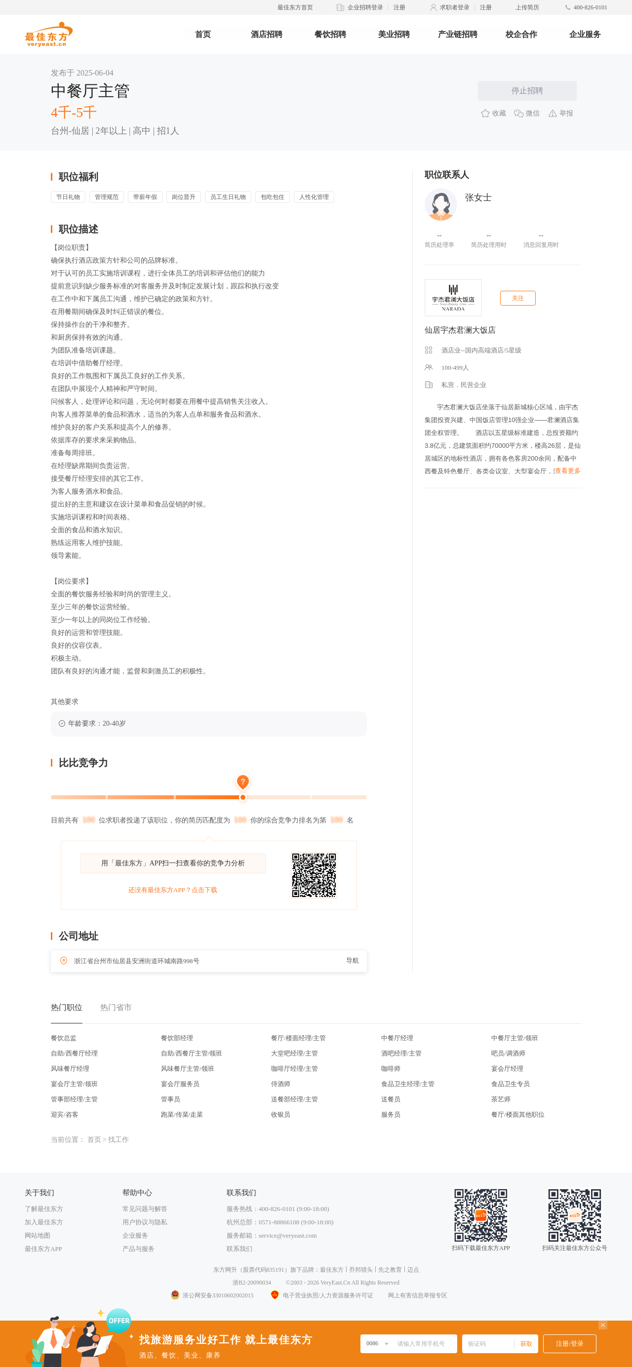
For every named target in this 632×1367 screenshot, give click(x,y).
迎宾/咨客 (65, 1114)
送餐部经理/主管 (294, 1099)
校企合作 (521, 34)
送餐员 (390, 1099)
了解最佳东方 (44, 1208)
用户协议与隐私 (144, 1222)
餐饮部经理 (177, 1038)
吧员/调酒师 (508, 1053)
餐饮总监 (64, 1038)
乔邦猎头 (361, 1269)
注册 (399, 7)
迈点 (413, 1269)
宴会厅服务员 (180, 1084)
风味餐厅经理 (70, 1068)
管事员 (170, 1099)
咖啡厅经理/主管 (294, 1068)
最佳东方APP (43, 1248)
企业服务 (585, 34)
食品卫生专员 (510, 1084)
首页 (203, 34)
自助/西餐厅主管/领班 (191, 1053)
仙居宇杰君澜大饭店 (460, 330)
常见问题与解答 (144, 1208)
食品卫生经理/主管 (407, 1084)
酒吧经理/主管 (401, 1053)
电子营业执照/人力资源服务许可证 (321, 1295)
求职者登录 (455, 7)
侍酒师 (280, 1084)
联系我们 (239, 1248)
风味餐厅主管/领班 (187, 1068)
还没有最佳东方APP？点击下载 (172, 890)
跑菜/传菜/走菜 (182, 1114)
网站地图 (37, 1235)
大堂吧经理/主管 (294, 1053)
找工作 (118, 1139)
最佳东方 (332, 1269)
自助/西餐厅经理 (74, 1053)
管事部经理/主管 (74, 1099)
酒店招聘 (266, 34)
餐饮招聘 (330, 34)
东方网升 (225, 1269)
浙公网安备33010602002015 (212, 1295)
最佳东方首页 (295, 7)
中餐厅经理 (397, 1038)
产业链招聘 (457, 34)
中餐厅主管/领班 (514, 1038)
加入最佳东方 (44, 1222)
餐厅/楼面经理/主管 (298, 1038)
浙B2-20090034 (252, 1282)
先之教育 (390, 1269)
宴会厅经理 (507, 1068)
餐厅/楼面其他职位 (518, 1114)
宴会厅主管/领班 (74, 1084)
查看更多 (568, 470)
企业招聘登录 (365, 7)
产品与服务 (138, 1248)
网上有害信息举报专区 (417, 1295)
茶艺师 (501, 1099)
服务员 (390, 1114)
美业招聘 (394, 34)
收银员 (280, 1114)
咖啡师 (390, 1068)
